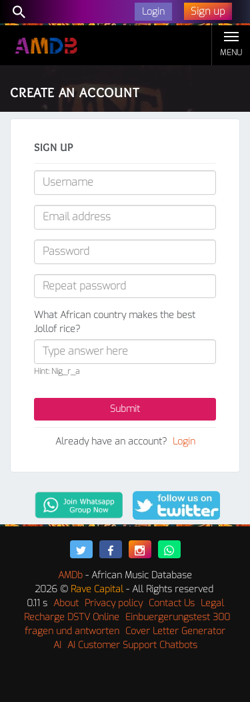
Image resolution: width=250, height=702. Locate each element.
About (66, 603)
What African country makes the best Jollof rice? (114, 322)
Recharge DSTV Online (71, 617)
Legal (212, 603)
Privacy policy (114, 603)
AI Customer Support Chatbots (132, 645)
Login (184, 441)
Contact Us (172, 603)
